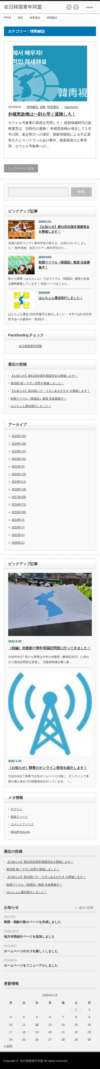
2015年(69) (19, 512)
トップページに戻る (21, 168)
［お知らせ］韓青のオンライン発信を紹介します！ (47, 768)
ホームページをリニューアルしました (31, 965)
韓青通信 (53, 107)
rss (69, 7)
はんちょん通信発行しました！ (61, 298)
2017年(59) (19, 497)
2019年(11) (19, 481)
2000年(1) (18, 542)
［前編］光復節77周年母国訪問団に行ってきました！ (49, 648)
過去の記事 (86, 907)
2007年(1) (18, 534)
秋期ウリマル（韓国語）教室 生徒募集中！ (64, 265)
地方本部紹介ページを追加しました (29, 936)
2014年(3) (18, 519)
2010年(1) (18, 527)
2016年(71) (19, 504)
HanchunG (71, 107)
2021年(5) (18, 466)
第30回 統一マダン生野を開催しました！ (37, 383)
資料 (43, 107)
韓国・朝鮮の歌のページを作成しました (32, 922)
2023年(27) (19, 451)
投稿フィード (19, 816)
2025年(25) (19, 436)
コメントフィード (22, 824)
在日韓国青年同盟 (30, 346)
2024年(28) (19, 443)
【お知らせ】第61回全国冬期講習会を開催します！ (64, 229)
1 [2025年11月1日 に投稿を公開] (76, 1009)
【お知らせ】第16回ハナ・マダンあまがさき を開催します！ (50, 390)
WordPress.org (20, 831)
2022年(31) (19, 458)
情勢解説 (32, 107)
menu (89, 7)
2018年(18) (19, 489)
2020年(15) (19, 474)
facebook (76, 7)
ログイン (16, 809)
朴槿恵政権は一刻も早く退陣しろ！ (42, 114)
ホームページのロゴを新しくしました (31, 951)
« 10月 (8, 1045)
